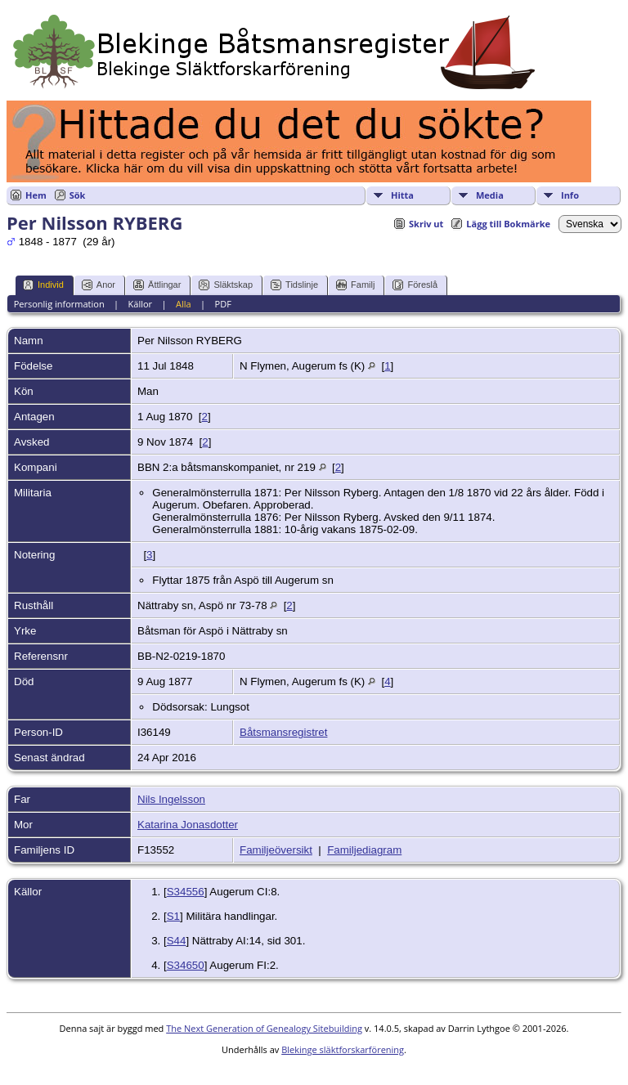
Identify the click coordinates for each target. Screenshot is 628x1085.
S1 (173, 916)
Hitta (402, 195)
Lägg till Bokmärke (508, 223)
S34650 (185, 965)
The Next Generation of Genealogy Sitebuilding (264, 1028)
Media (490, 195)
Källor (140, 304)
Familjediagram (364, 850)
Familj (355, 285)
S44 (176, 941)
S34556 (185, 891)
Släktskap (226, 285)
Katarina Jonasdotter (187, 824)
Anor (98, 285)
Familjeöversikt (276, 850)
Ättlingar (157, 285)
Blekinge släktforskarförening (342, 1049)
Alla (183, 304)
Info (570, 195)
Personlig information (59, 304)
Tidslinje (294, 285)
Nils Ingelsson (171, 799)
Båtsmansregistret (283, 732)
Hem (36, 195)
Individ (43, 285)
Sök (78, 195)
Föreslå (414, 285)
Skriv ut (426, 223)
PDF (223, 304)
